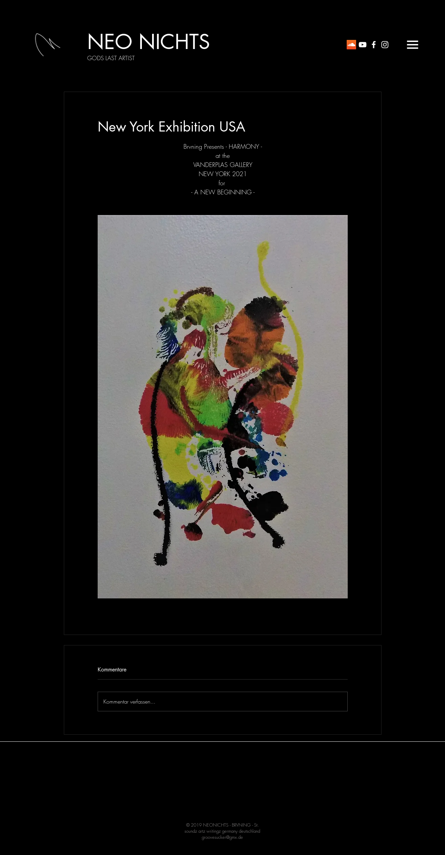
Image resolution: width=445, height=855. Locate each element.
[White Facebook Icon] (373, 44)
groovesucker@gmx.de (222, 837)
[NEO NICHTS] (148, 41)
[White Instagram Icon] (385, 44)
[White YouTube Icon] (362, 44)
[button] (412, 44)
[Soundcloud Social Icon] (351, 44)
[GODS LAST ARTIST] (111, 58)
